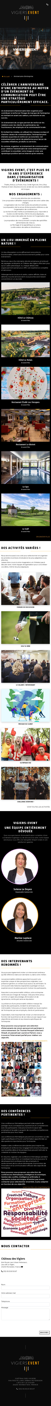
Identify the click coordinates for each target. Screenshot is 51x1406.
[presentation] (16, 1326)
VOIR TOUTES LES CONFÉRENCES (36, 1187)
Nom (3, 1285)
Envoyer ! (44, 1332)
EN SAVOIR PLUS (43, 537)
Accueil (6, 76)
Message (4, 1308)
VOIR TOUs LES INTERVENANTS (34, 1041)
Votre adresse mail (8, 1293)
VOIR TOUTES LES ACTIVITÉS (38, 807)
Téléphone (5, 1301)
